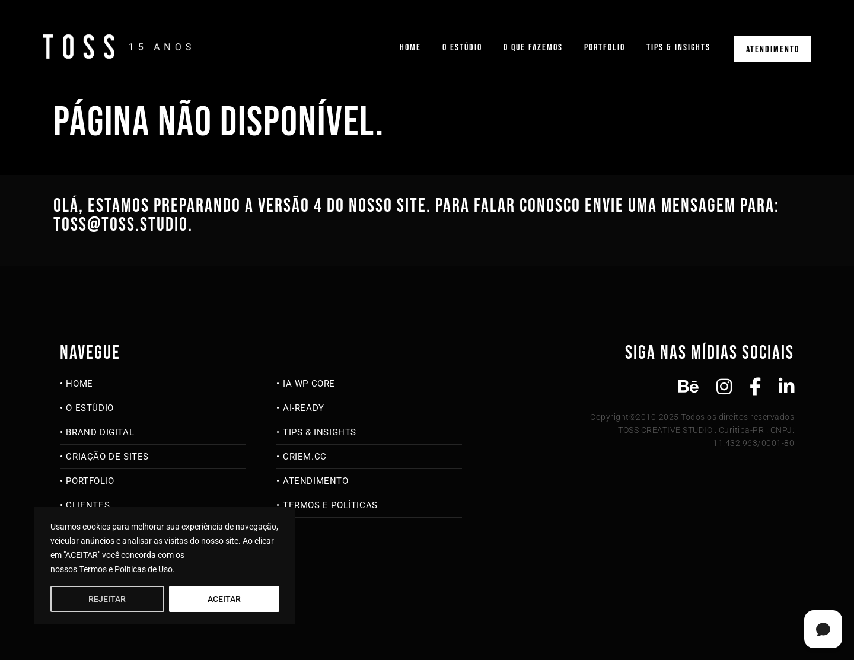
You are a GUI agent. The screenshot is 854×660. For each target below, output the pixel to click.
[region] (164, 565)
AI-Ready (303, 408)
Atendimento (772, 49)
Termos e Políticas (330, 505)
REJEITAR (107, 599)
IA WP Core (309, 383)
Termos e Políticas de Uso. (127, 569)
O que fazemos (533, 47)
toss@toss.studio (120, 225)
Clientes (88, 505)
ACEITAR (224, 599)
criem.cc (305, 456)
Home (410, 47)
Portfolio (604, 47)
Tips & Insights (678, 47)
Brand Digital (100, 432)
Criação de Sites (107, 456)
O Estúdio (462, 47)
